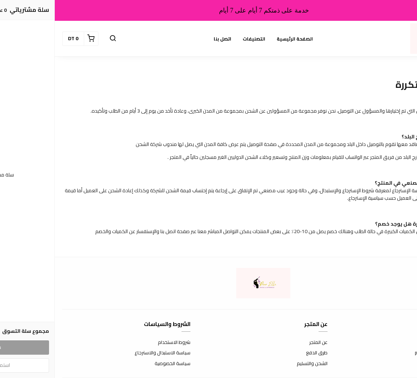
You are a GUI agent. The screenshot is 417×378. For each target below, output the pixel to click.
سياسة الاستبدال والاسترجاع (108, 352)
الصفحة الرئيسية (240, 38)
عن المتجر (263, 342)
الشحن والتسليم (257, 363)
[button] (58, 39)
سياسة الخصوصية (118, 363)
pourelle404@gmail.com (385, 352)
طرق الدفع (262, 352)
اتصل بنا (167, 38)
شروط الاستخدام (119, 342)
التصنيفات (199, 38)
